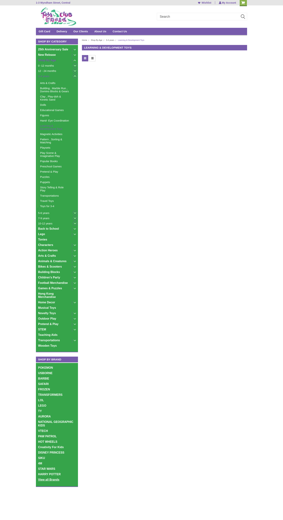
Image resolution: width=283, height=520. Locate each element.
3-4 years (43, 76)
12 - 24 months (47, 70)
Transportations (49, 195)
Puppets (45, 182)
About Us (100, 31)
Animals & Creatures (52, 261)
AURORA (44, 416)
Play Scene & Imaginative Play (50, 154)
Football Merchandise (53, 282)
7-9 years (43, 218)
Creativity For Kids (51, 447)
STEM (42, 329)
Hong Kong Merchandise (47, 295)
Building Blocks (49, 272)
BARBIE (43, 378)
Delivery (61, 31)
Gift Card (44, 31)
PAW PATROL (47, 436)
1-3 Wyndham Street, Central (53, 2)
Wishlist (204, 2)
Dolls (43, 104)
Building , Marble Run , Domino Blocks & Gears (54, 90)
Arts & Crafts (47, 82)
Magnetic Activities (51, 134)
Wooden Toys (47, 345)
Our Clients (80, 31)
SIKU (41, 458)
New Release (47, 54)
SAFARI (43, 383)
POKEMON (45, 367)
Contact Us (120, 31)
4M (40, 463)
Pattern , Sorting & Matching (51, 141)
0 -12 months (46, 65)
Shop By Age (47, 60)
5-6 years (43, 212)
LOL (41, 400)
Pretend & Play (49, 171)
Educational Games (52, 110)
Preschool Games (51, 166)
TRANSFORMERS (50, 394)
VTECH (43, 430)
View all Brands (48, 479)
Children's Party (49, 277)
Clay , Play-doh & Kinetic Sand (50, 98)
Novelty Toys (47, 313)
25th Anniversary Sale (53, 49)
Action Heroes (48, 250)
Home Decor (46, 302)
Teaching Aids (48, 334)
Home (84, 40)
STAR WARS (46, 468)
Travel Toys (47, 200)
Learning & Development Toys (51, 127)
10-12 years (45, 223)
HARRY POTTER (49, 474)
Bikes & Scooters (50, 266)
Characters (45, 244)
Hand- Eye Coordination (54, 120)
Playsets (45, 147)
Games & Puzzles (50, 288)
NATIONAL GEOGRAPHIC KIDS (55, 423)
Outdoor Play (47, 318)
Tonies (42, 239)
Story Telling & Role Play (52, 189)
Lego (41, 234)
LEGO (42, 405)
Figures (44, 115)
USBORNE (45, 373)
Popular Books (49, 161)
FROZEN (44, 389)
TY (40, 411)
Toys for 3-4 (47, 206)
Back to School (48, 228)
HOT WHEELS (47, 441)
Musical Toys (47, 307)
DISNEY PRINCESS (51, 452)
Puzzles (45, 176)
